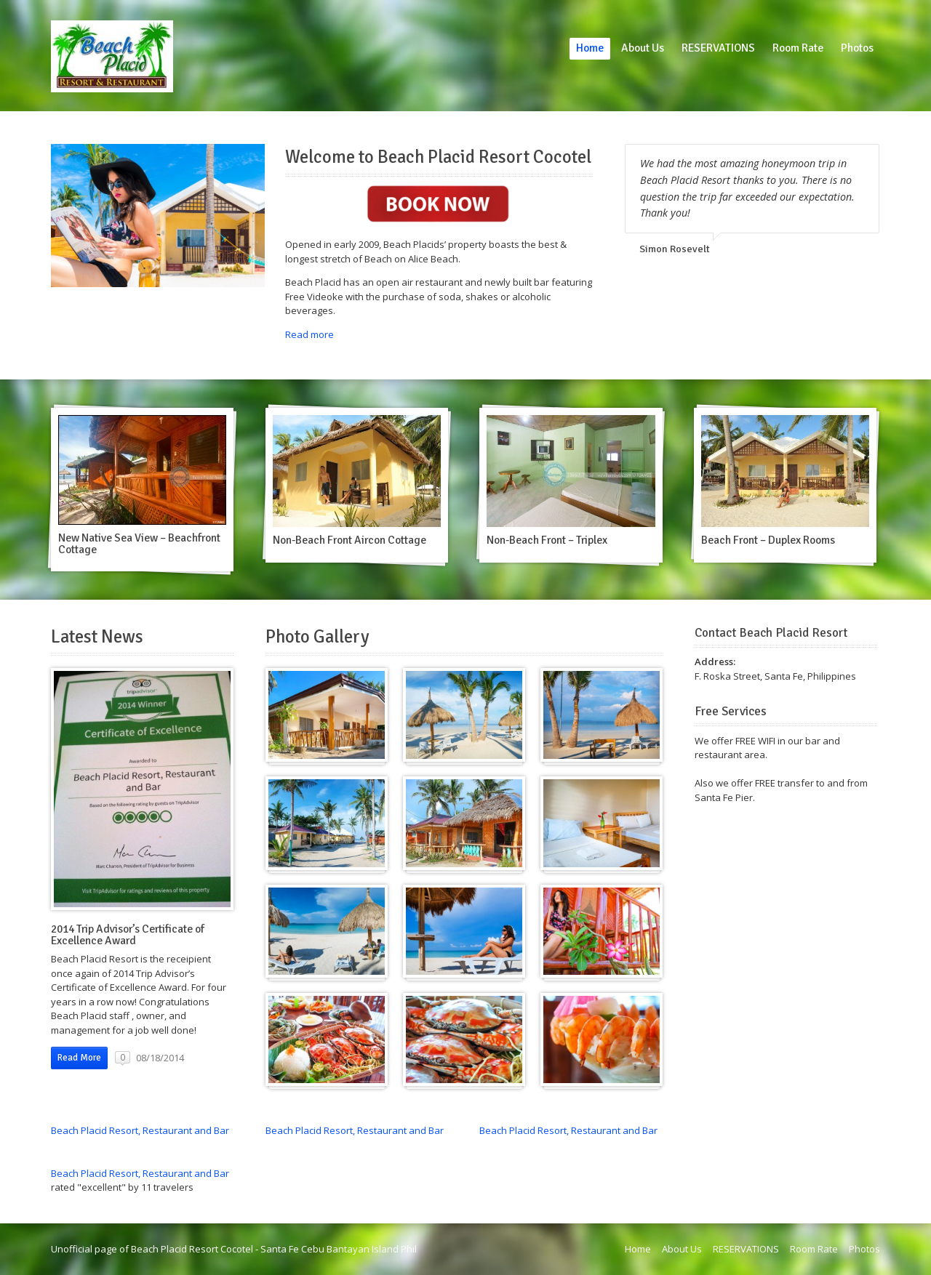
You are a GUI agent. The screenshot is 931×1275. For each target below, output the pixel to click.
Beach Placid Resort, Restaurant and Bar (140, 1130)
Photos (857, 48)
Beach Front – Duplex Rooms (768, 540)
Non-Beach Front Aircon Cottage (349, 540)
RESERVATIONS (718, 48)
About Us (642, 48)
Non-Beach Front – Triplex (547, 540)
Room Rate (797, 48)
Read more (309, 334)
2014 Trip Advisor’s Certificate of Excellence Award (127, 935)
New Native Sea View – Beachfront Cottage (139, 544)
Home (590, 48)
